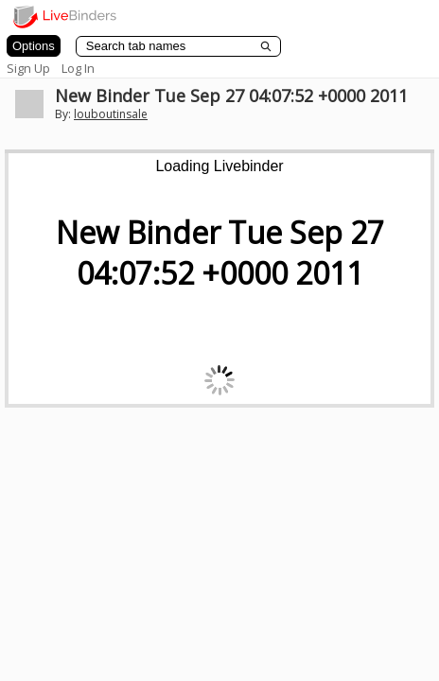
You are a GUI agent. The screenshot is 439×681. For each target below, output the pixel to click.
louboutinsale (111, 114)
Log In (78, 68)
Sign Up (28, 68)
